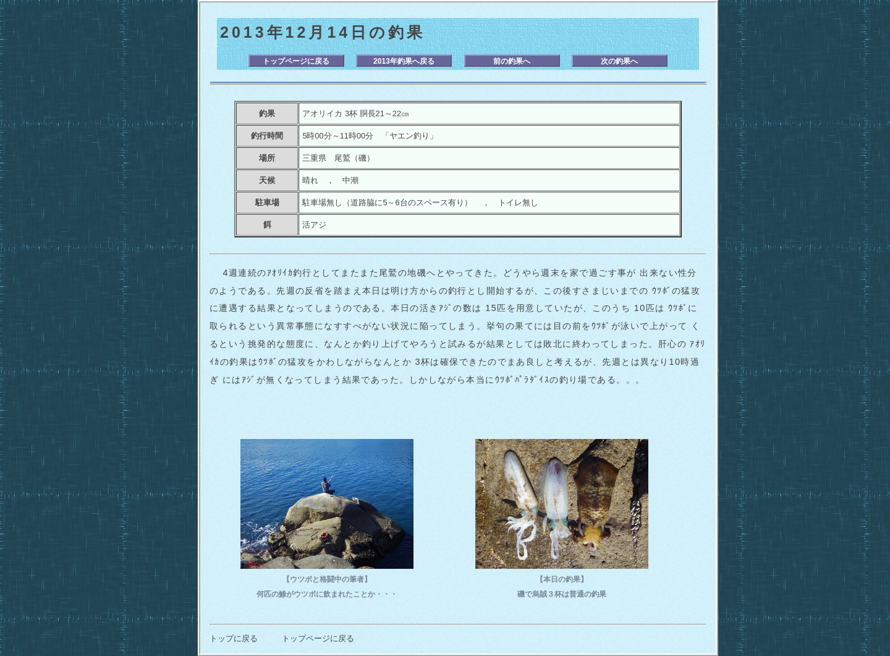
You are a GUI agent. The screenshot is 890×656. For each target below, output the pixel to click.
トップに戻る (234, 638)
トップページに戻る (296, 61)
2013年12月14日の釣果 (322, 32)
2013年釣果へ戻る (403, 61)
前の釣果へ (511, 61)
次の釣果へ (619, 61)
